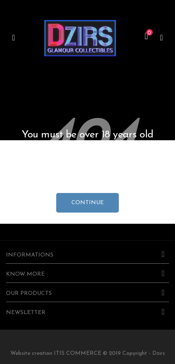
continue (87, 203)
